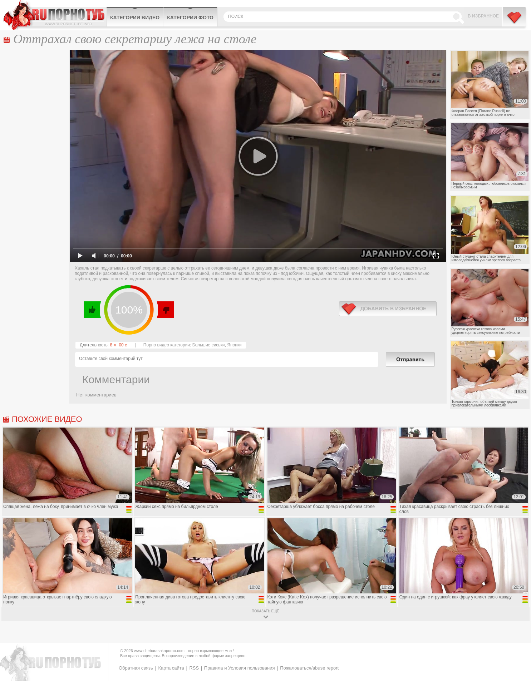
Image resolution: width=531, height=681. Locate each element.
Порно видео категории (166, 344)
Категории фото (190, 17)
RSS (194, 668)
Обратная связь (136, 668)
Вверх (517, 639)
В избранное (483, 16)
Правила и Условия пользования (239, 668)
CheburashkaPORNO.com (55, 15)
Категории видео (134, 17)
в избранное (388, 308)
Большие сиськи (208, 344)
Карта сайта (171, 668)
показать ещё (265, 611)
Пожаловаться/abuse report (309, 668)
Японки (234, 344)
